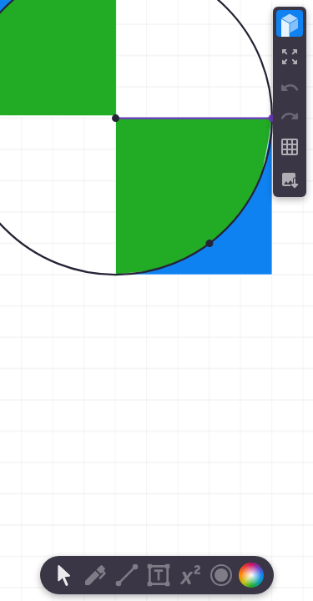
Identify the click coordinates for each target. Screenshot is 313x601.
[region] (156, 300)
